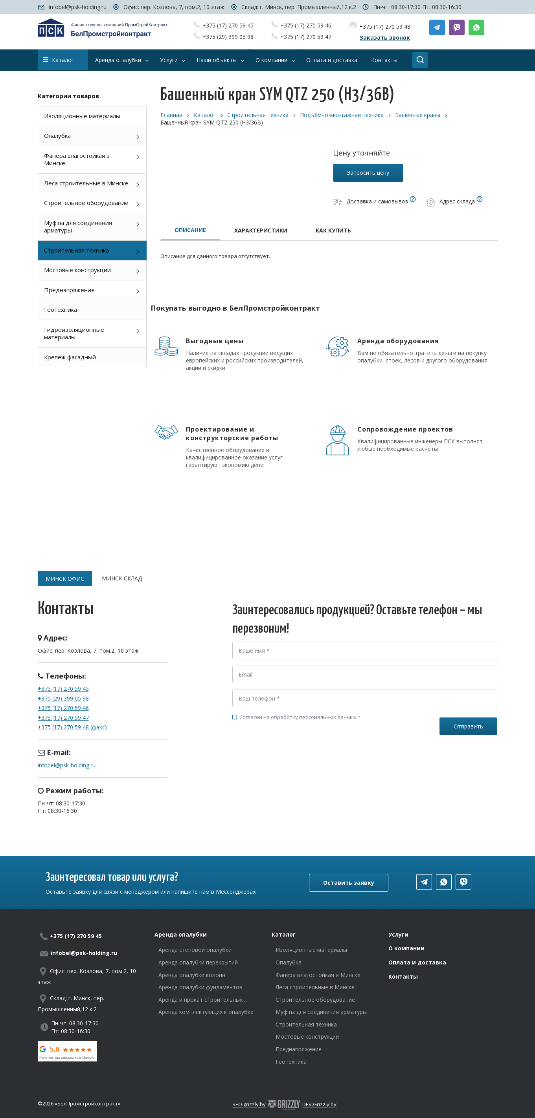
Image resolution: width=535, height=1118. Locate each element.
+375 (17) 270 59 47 (305, 36)
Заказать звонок (385, 37)
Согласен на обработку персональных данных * (296, 717)
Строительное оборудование (86, 203)
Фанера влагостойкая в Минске (77, 159)
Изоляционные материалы (82, 116)
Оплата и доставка (417, 962)
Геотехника (60, 309)
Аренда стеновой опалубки (195, 949)
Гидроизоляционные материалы (74, 333)
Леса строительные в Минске (86, 183)
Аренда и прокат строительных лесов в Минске (200, 1000)
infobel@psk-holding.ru (78, 7)
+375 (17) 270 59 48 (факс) (72, 727)
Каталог (58, 60)
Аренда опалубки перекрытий (198, 962)
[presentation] (292, 755)
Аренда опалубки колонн (191, 975)
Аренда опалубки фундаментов (200, 987)
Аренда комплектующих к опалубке (206, 1012)
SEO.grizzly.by (249, 1104)
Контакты (403, 976)
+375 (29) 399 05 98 (228, 36)
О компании (406, 948)
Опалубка (57, 135)
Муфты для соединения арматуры (78, 226)
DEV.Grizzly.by (319, 1104)
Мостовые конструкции (77, 270)
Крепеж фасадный (70, 357)
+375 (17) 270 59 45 (228, 25)
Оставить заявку (348, 882)
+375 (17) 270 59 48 (384, 26)
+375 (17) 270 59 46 (305, 25)
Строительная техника (76, 250)
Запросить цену (368, 172)
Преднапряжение (69, 290)
